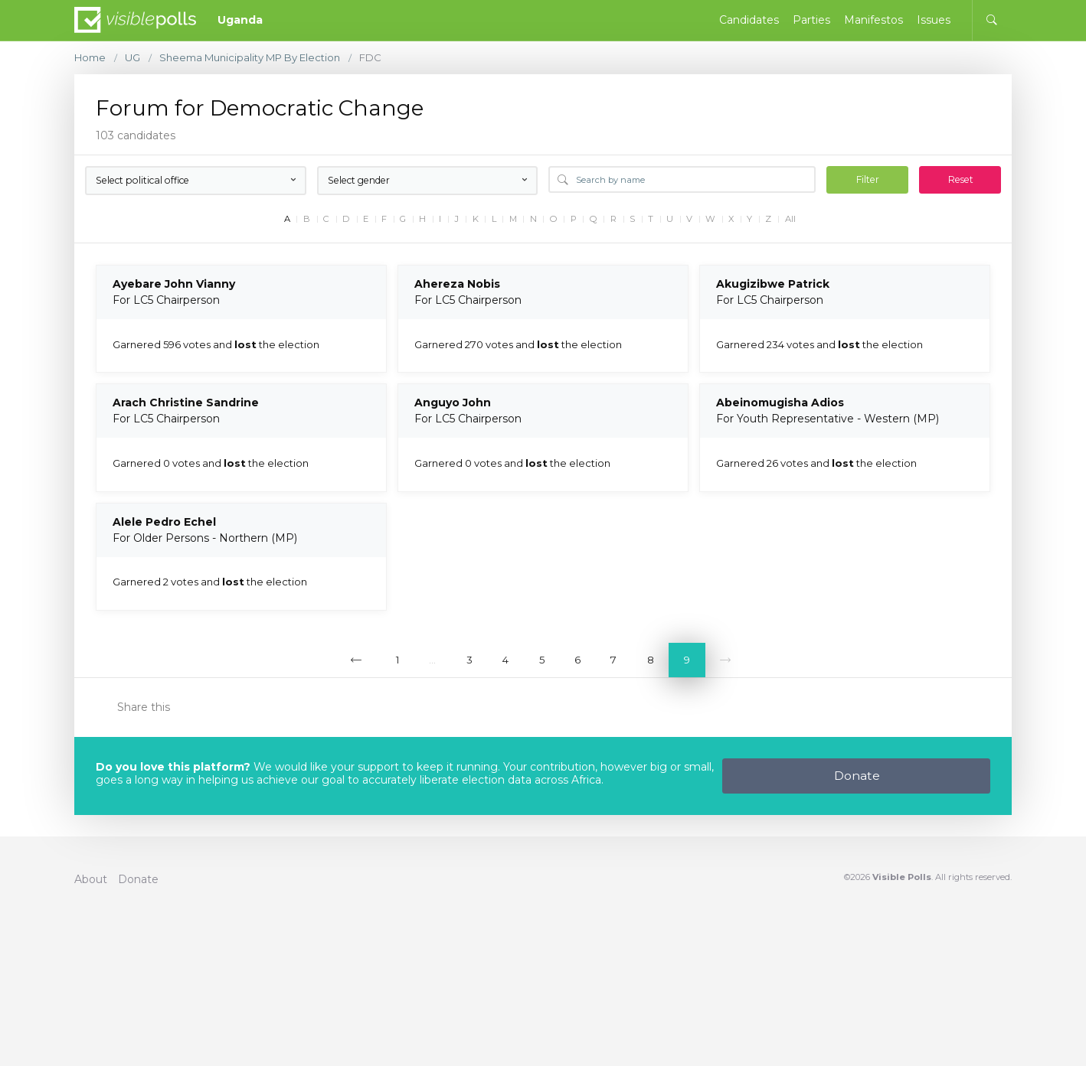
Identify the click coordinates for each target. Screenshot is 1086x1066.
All (790, 219)
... (432, 660)
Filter (867, 179)
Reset (960, 179)
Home (90, 58)
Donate (857, 775)
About (90, 879)
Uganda (240, 20)
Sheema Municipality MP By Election (249, 58)
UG (132, 58)
